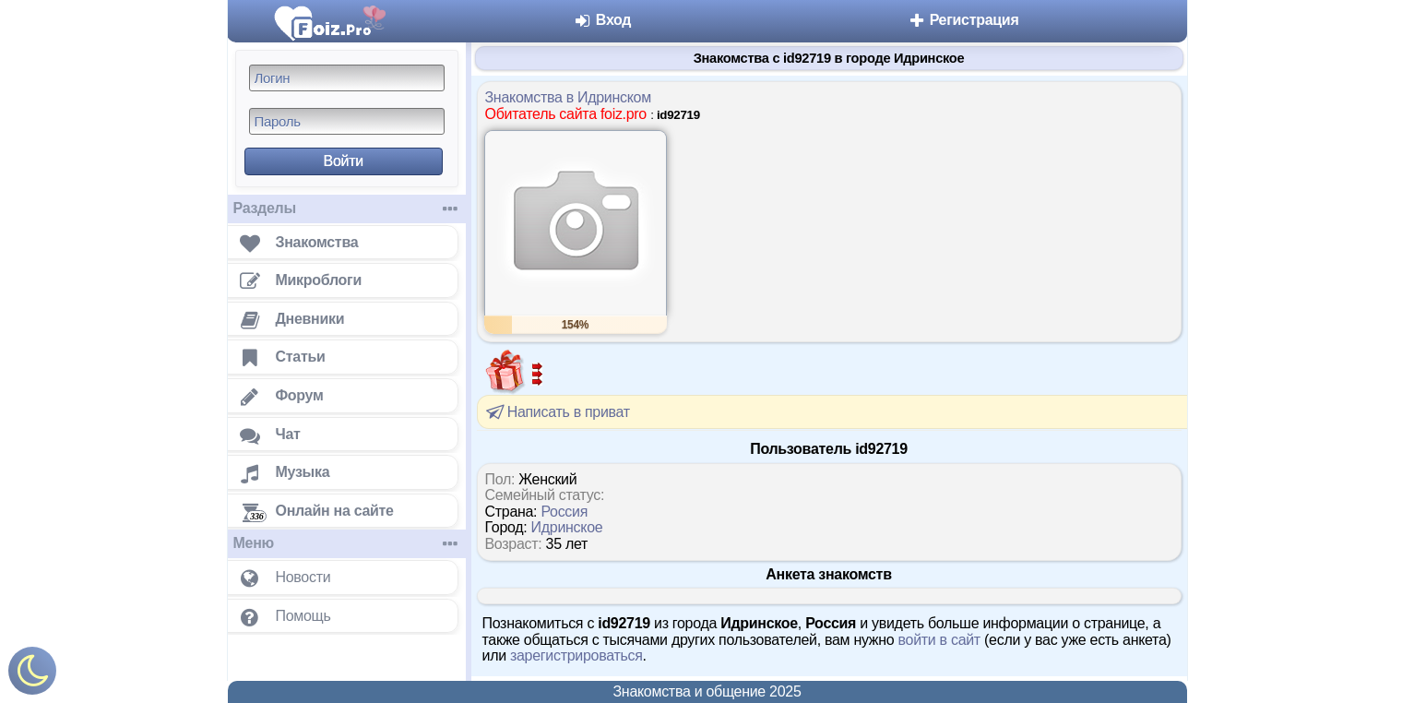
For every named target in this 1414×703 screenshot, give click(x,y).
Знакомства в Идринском (568, 97)
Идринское (567, 527)
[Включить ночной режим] (32, 674)
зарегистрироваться (576, 655)
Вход (603, 20)
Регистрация (963, 20)
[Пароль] (347, 121)
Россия (564, 511)
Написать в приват (556, 411)
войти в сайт (939, 640)
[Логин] (347, 78)
